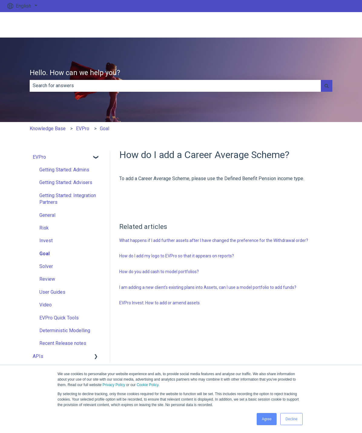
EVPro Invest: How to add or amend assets (159, 302)
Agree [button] (267, 419)
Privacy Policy (114, 385)
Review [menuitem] (47, 279)
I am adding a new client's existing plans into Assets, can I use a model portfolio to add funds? (207, 287)
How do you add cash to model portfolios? (159, 271)
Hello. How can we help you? (75, 73)
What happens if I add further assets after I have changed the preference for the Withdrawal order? (213, 240)
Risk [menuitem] (44, 228)
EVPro (82, 128)
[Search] (326, 85)
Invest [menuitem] (46, 240)
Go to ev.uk (337, 25)
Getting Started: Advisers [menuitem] (65, 182)
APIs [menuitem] (38, 356)
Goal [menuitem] (44, 253)
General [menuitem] (47, 215)
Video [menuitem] (45, 305)
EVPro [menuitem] (39, 157)
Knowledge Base (48, 128)
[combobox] (175, 85)
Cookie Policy (147, 385)
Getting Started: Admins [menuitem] (64, 170)
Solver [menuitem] (46, 266)
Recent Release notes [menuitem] (62, 343)
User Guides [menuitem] (52, 292)
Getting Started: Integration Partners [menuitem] (67, 199)
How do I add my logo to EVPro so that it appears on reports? (176, 255)
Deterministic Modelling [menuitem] (64, 330)
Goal (104, 128)
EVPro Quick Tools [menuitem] (59, 318)
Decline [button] (291, 419)
